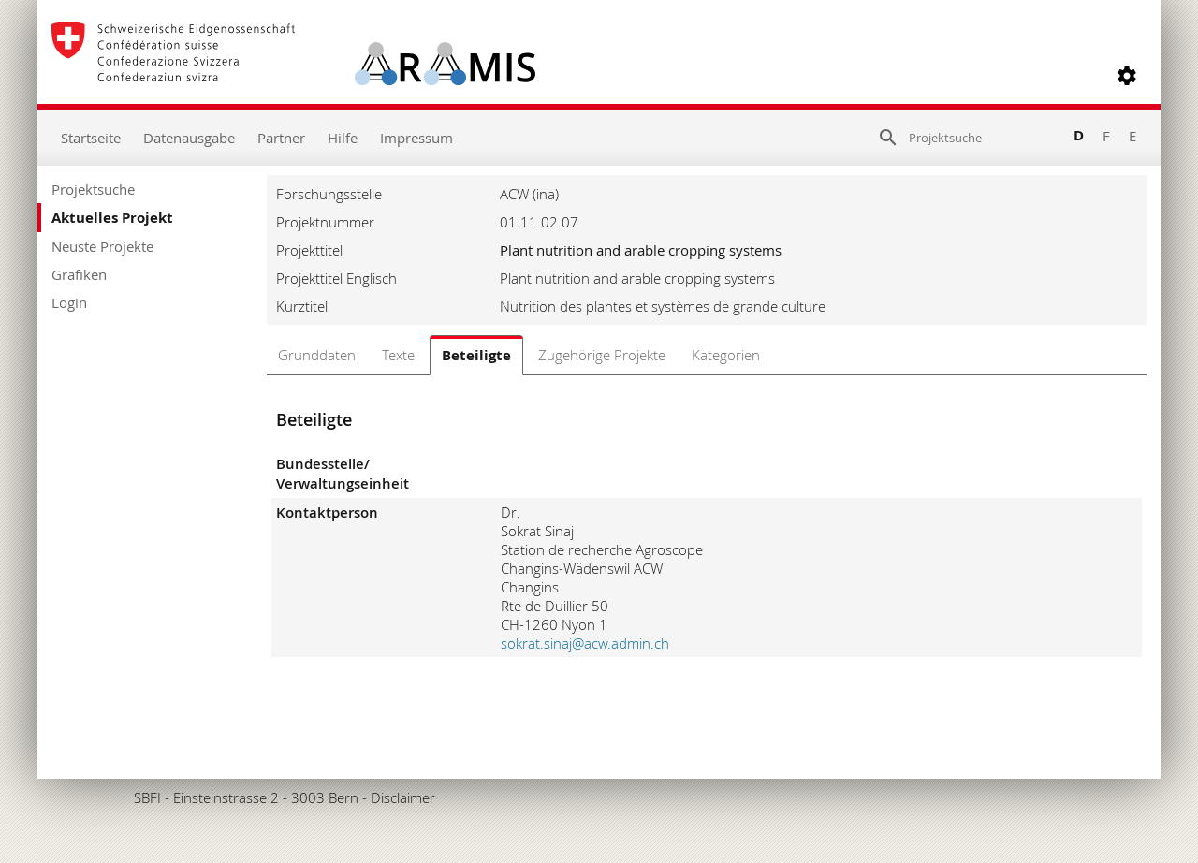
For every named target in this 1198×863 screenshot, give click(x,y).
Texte (398, 354)
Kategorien (726, 354)
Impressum (416, 137)
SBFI (147, 797)
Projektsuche (93, 189)
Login (69, 302)
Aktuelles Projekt (112, 217)
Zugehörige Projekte (601, 354)
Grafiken (79, 274)
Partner (281, 137)
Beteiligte (476, 355)
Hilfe (343, 137)
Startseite (91, 137)
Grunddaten (317, 354)
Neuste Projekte (102, 246)
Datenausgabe (189, 137)
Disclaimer (403, 797)
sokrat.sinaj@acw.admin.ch (585, 643)
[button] (1127, 76)
